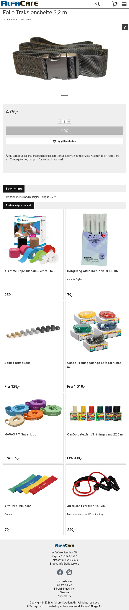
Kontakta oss (64, 581)
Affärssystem (35, 606)
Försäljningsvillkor (64, 588)
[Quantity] (64, 121)
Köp (64, 130)
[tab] (14, 189)
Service (64, 592)
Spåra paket (64, 584)
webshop (54, 606)
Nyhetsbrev (64, 596)
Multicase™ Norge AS (90, 606)
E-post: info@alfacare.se (64, 563)
